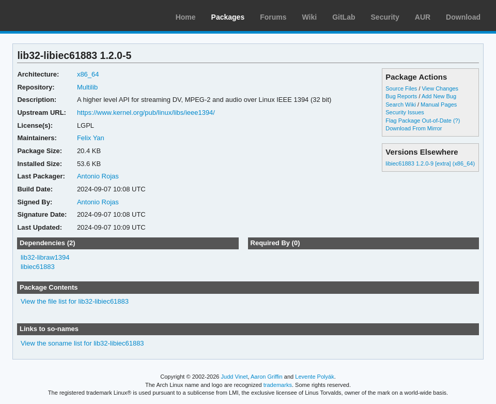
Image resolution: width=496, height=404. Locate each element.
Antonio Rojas (98, 176)
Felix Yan (90, 138)
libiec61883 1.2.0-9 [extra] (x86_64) (430, 163)
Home (186, 17)
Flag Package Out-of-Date (418, 120)
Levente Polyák (314, 376)
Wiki (309, 17)
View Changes (440, 88)
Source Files (401, 88)
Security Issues (404, 112)
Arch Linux (57, 15)
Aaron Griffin (267, 376)
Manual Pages (439, 104)
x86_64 (88, 74)
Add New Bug (439, 96)
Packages (228, 17)
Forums (273, 17)
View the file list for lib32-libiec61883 (75, 301)
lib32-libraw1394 (45, 257)
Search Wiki (400, 104)
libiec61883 (38, 267)
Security (385, 17)
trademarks (278, 385)
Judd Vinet (234, 376)
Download (463, 17)
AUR (422, 17)
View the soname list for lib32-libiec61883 (82, 343)
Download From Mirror (413, 128)
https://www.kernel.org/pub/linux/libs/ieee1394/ (146, 112)
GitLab (343, 17)
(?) (456, 120)
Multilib (87, 87)
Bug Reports (401, 96)
